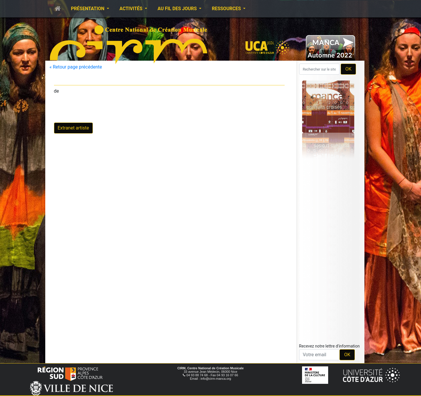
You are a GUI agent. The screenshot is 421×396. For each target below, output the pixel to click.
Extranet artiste (73, 128)
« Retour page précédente (76, 67)
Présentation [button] (88, 8)
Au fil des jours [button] (178, 8)
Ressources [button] (227, 8)
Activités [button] (132, 8)
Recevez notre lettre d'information (329, 346)
